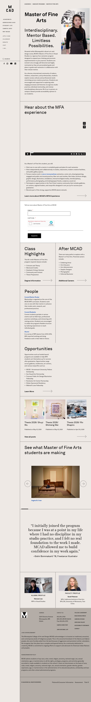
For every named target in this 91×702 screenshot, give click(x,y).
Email (30, 210)
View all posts (30, 437)
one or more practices (49, 174)
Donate (5, 42)
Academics (7, 19)
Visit (4, 45)
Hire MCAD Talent (80, 622)
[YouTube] (11, 64)
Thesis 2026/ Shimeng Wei (52, 423)
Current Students (30, 312)
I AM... (5, 48)
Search (7, 58)
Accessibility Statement (82, 625)
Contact (77, 628)
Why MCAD (6, 31)
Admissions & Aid (9, 22)
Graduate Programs (39, 4)
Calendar (6, 39)
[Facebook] (4, 64)
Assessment (79, 682)
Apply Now (6, 36)
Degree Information (33, 281)
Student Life (8, 25)
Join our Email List (62, 629)
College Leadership (81, 612)
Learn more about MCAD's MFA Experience (42, 196)
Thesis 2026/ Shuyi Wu (34, 423)
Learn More (29, 391)
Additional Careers (66, 281)
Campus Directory (62, 625)
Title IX (86, 682)
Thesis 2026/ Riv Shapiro (75, 423)
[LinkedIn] (15, 64)
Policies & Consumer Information (62, 682)
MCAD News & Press (80, 616)
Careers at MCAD (80, 619)
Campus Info (7, 28)
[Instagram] (7, 64)
